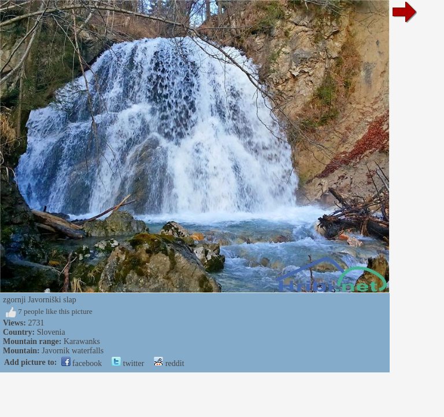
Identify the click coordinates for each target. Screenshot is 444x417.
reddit (169, 363)
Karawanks (82, 341)
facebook (81, 363)
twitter (128, 363)
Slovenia (51, 332)
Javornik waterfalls (72, 350)
